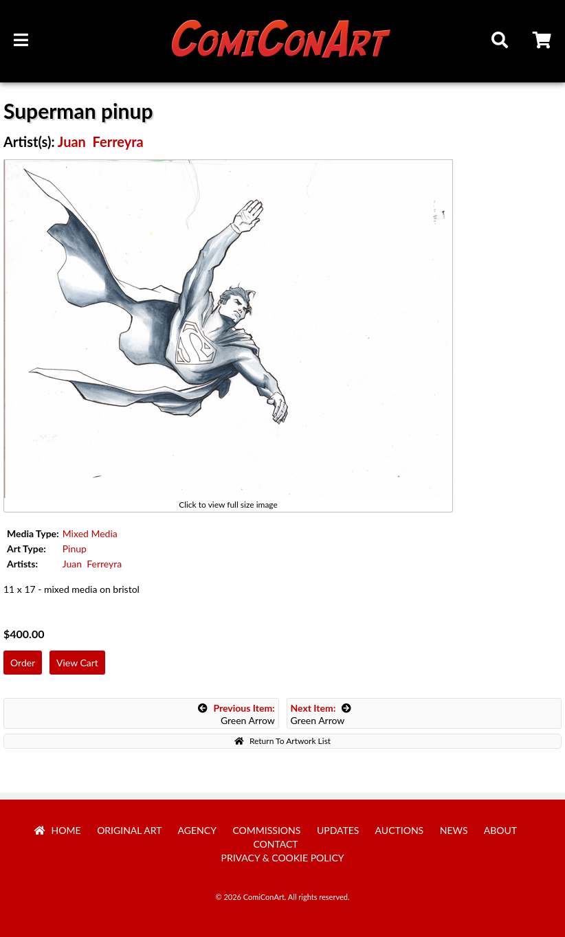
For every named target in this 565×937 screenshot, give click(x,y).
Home (57, 830)
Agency (197, 830)
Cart (543, 42)
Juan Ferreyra (101, 141)
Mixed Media (90, 533)
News (454, 830)
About (500, 830)
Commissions (266, 830)
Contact (275, 844)
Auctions (399, 830)
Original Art (129, 830)
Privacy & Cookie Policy (282, 857)
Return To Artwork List (282, 741)
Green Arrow (236, 714)
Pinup (75, 548)
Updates (338, 830)
